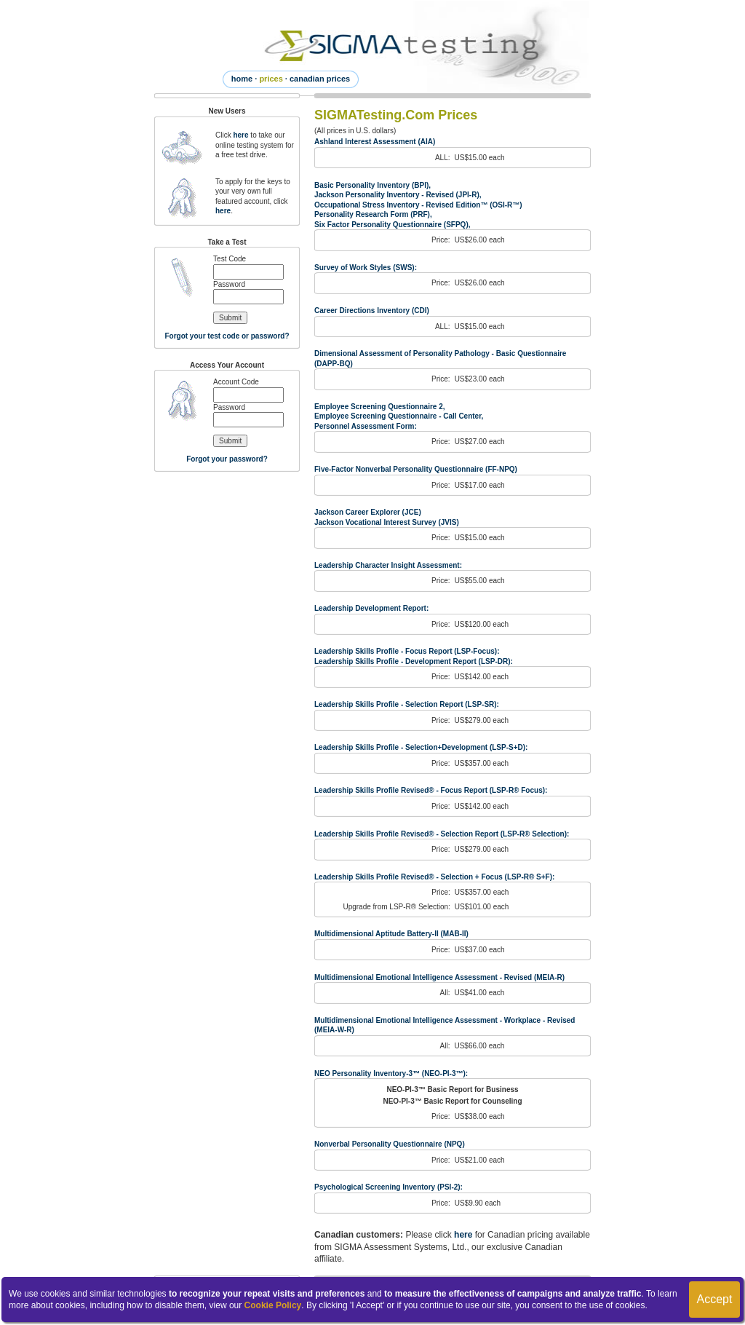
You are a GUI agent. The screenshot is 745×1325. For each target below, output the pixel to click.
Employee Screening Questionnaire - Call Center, (398, 416)
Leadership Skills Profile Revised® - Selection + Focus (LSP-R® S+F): (434, 877)
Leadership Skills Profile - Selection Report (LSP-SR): (406, 704)
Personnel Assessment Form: (365, 426)
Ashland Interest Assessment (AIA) (374, 142)
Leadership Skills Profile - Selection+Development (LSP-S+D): (420, 747)
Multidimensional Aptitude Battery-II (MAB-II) (391, 934)
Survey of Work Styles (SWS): (365, 268)
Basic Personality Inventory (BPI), (372, 185)
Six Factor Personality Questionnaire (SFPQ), (392, 225)
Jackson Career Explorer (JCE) (367, 512)
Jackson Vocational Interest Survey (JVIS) (386, 522)
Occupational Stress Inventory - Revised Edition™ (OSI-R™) (418, 205)
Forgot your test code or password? (226, 336)
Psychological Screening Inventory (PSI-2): (388, 1187)
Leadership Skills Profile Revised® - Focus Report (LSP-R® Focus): (430, 790)
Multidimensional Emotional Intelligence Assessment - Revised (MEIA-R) (439, 977)
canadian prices (320, 78)
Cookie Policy (273, 1305)
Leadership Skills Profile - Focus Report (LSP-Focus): (406, 651)
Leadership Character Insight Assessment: (388, 565)
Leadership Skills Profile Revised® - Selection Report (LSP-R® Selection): (441, 834)
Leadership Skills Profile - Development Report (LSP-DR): (413, 661)
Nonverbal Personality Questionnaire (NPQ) (389, 1144)
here (240, 135)
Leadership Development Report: (371, 608)
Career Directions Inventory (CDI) (371, 310)
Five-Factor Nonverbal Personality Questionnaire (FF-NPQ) (415, 469)
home (241, 78)
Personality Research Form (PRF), (373, 214)
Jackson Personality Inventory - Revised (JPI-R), (398, 195)
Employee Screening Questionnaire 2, (379, 407)
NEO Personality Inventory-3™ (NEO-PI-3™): (391, 1073)
